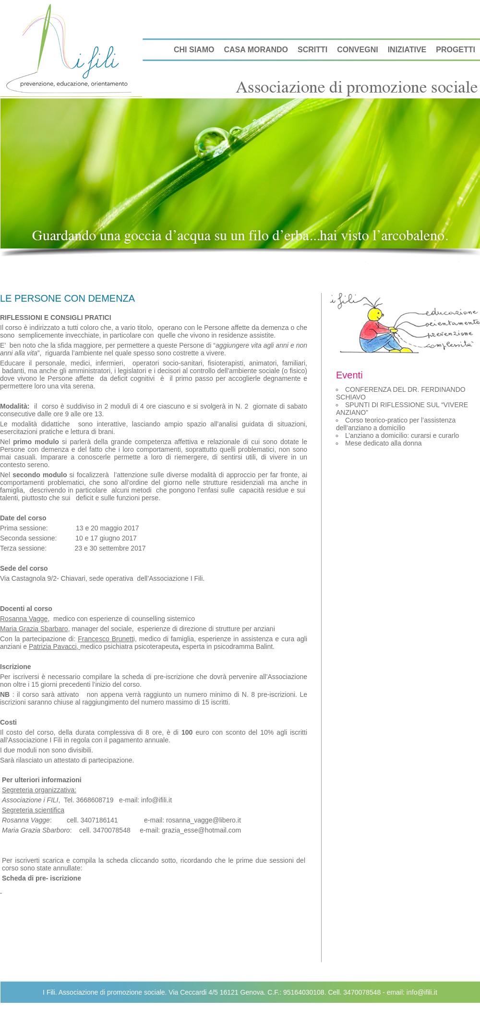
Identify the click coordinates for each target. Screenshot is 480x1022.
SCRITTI (312, 50)
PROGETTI (455, 50)
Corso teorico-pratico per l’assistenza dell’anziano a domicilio (396, 424)
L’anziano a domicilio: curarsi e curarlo (402, 435)
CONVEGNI (357, 50)
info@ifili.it (422, 992)
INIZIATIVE (407, 50)
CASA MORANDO (256, 50)
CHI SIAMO (194, 50)
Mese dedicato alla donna (383, 443)
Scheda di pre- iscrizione (41, 878)
